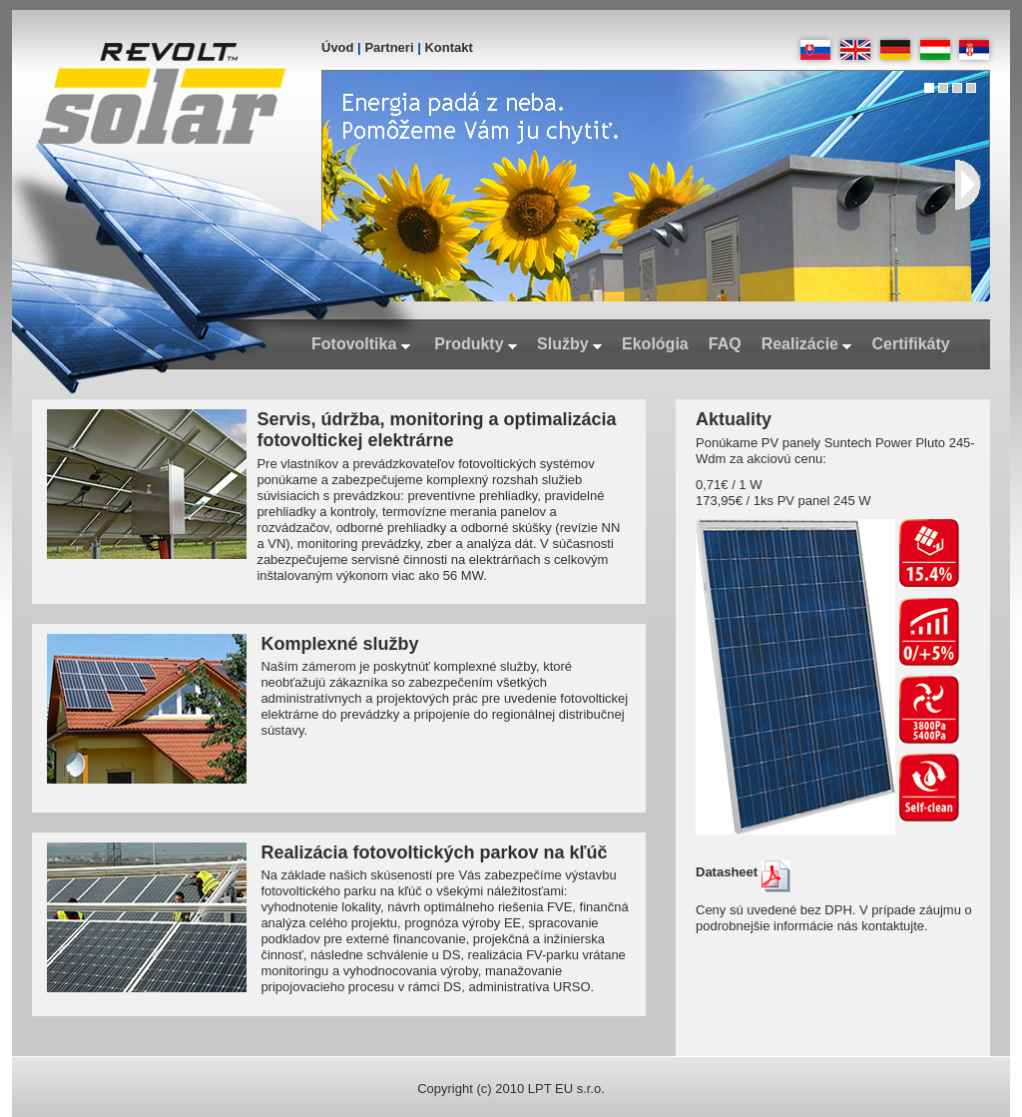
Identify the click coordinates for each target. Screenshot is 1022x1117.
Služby (569, 343)
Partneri (388, 47)
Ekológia (655, 343)
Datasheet (743, 871)
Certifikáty (910, 343)
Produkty (475, 343)
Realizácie (807, 343)
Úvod (337, 47)
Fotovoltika (360, 343)
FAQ (725, 343)
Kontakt (448, 47)
